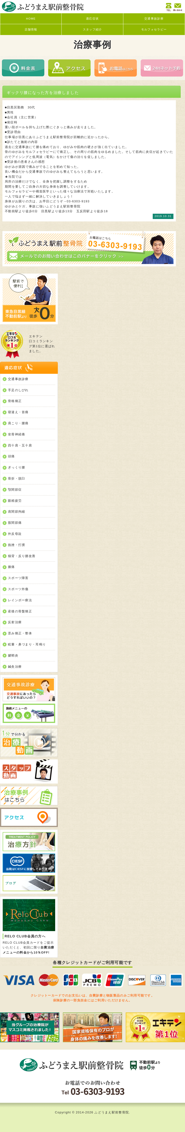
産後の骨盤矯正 (20, 611)
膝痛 (11, 567)
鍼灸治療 (15, 666)
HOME (31, 18)
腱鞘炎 (13, 655)
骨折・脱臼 (16, 478)
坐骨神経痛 (16, 434)
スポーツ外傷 (18, 589)
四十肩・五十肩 (20, 445)
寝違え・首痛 (18, 412)
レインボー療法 (20, 600)
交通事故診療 (154, 18)
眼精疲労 (15, 500)
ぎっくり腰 (16, 467)
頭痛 (11, 456)
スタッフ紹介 (92, 29)
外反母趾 (15, 534)
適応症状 (92, 18)
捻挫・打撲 (16, 545)
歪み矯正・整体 (20, 633)
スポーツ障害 (18, 578)
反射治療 (15, 622)
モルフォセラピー (154, 29)
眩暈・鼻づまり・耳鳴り (27, 644)
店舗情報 (31, 29)
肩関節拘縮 (16, 511)
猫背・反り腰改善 (21, 556)
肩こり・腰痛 (18, 423)
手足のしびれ (18, 390)
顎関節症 (15, 489)
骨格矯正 (15, 401)
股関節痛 (15, 522)
